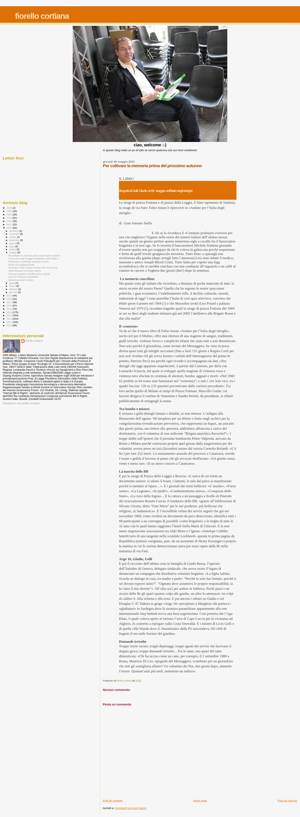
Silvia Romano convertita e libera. (24, 271)
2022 (9, 221)
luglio (12, 246)
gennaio (13, 292)
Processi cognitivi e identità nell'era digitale (29, 274)
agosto (13, 243)
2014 (9, 312)
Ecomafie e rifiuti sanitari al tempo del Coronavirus (33, 267)
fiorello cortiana (42, 15)
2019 (9, 295)
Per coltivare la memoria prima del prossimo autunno (34, 255)
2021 (9, 224)
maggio (13, 252)
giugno (13, 249)
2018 (9, 298)
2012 (9, 318)
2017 (9, 302)
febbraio (13, 289)
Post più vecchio (287, 800)
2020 (9, 227)
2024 (9, 214)
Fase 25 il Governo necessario (23, 277)
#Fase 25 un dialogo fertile (21, 265)
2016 (9, 305)
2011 (9, 322)
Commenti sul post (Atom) (130, 808)
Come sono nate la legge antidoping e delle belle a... (34, 258)
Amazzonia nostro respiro (20, 280)
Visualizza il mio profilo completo (21, 403)
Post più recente (112, 800)
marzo (12, 286)
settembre (14, 240)
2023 (9, 217)
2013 (9, 315)
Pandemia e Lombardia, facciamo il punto (28, 261)
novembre (14, 234)
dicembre (14, 231)
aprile (12, 283)
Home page (200, 800)
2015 (9, 308)
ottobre (13, 237)
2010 (9, 325)
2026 (9, 207)
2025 (9, 211)
